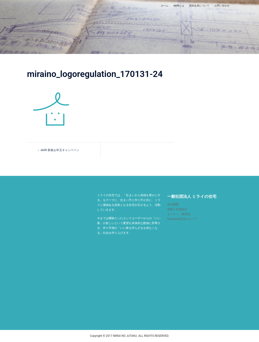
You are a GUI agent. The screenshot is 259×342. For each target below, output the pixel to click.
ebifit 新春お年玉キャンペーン (60, 150)
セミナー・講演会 (178, 214)
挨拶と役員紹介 (177, 209)
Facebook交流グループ (182, 219)
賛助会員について (199, 5)
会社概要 (173, 204)
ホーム (164, 5)
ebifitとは (178, 5)
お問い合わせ (222, 5)
